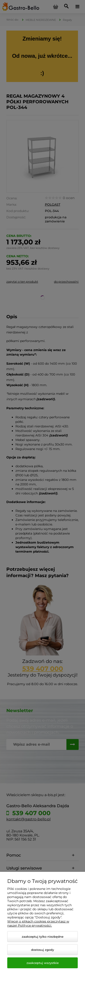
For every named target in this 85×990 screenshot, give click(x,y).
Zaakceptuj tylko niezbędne (42, 936)
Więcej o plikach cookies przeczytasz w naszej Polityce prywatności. (38, 923)
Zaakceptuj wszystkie (43, 963)
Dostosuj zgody (42, 949)
